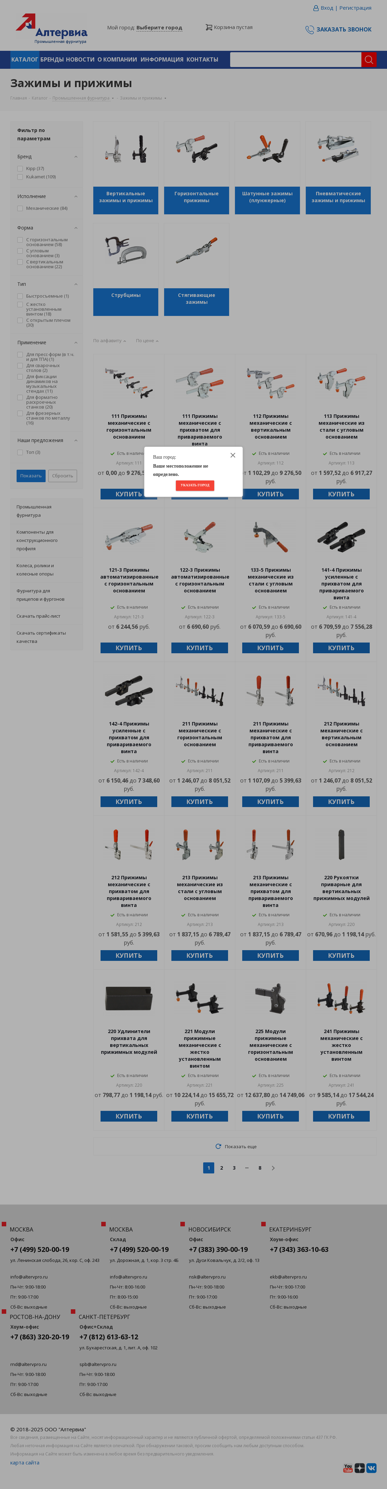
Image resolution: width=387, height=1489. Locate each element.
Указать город (195, 485)
